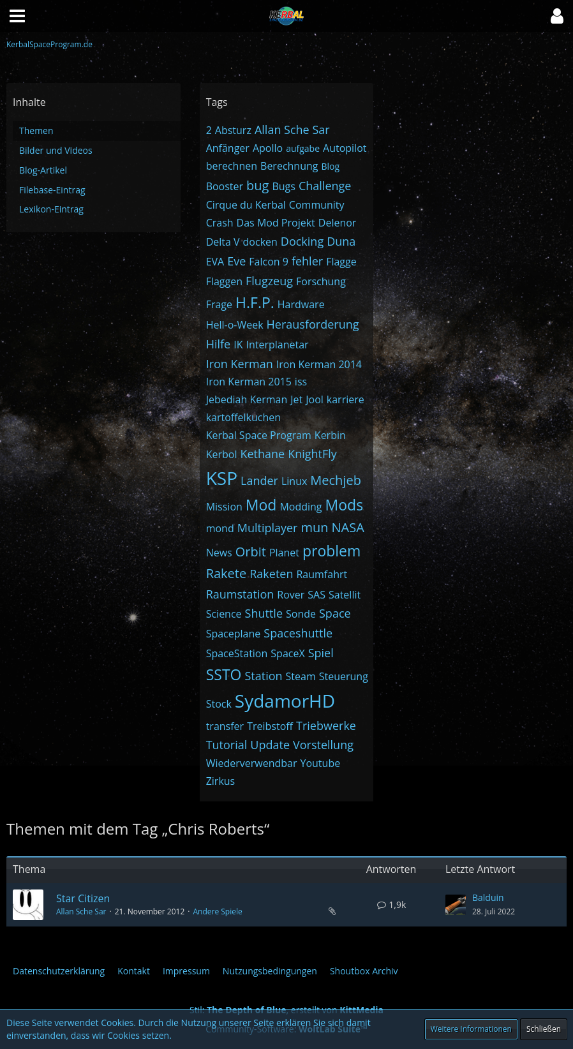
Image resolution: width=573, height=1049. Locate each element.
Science (224, 614)
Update (270, 744)
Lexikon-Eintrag (51, 209)
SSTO (224, 674)
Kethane (262, 453)
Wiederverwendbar (251, 763)
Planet (284, 553)
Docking (302, 241)
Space (335, 613)
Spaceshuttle (298, 633)
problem (331, 550)
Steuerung (343, 676)
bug (257, 185)
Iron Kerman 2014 (319, 364)
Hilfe (218, 344)
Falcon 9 (268, 262)
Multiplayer (267, 527)
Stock (219, 704)
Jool (315, 399)
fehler (307, 261)
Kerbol (221, 454)
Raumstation (240, 594)
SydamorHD (285, 700)
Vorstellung (323, 744)
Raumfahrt (321, 574)
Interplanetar (277, 345)
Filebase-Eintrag (52, 190)
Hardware (301, 304)
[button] (557, 16)
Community (317, 205)
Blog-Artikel (43, 170)
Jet (296, 399)
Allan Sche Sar (292, 129)
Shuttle (264, 613)
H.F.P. (254, 302)
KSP (221, 478)
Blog (331, 166)
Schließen (543, 1028)
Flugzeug (269, 280)
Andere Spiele (217, 911)
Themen (36, 130)
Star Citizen (83, 898)
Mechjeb (335, 480)
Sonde (301, 614)
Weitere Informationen (471, 1028)
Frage (219, 304)
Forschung (321, 281)
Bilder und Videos (56, 150)
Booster (224, 186)
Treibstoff (270, 726)
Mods (344, 505)
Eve (236, 261)
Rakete (226, 573)
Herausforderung (313, 324)
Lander (259, 480)
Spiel (321, 652)
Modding (300, 507)
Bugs (283, 186)
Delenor (337, 223)
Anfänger (227, 148)
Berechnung (289, 166)
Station (263, 675)
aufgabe (303, 148)
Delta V (223, 242)
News (219, 553)
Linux (294, 481)
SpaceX (287, 653)
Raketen (271, 573)
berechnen (231, 166)
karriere (345, 399)
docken (260, 242)
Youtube (320, 763)
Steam (301, 676)
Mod (261, 505)
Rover (290, 595)
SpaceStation (237, 653)
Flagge (341, 262)
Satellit (345, 595)
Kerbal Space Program (258, 435)
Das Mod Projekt (276, 223)
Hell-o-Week (235, 325)
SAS (316, 595)
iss (301, 382)
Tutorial (227, 744)
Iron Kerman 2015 (249, 382)
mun (314, 527)
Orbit (250, 551)
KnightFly (312, 453)
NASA (348, 527)
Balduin (488, 897)
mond (220, 528)
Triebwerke (326, 725)
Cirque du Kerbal (246, 205)
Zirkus (220, 781)
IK (238, 345)
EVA (215, 262)
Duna (341, 241)
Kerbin (330, 435)
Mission (224, 507)
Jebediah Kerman (247, 399)
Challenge (325, 185)
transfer (225, 726)
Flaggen (224, 281)
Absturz (233, 130)
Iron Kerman (239, 363)
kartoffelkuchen (243, 417)
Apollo (268, 148)
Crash (220, 223)
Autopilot (344, 148)
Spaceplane (233, 634)
